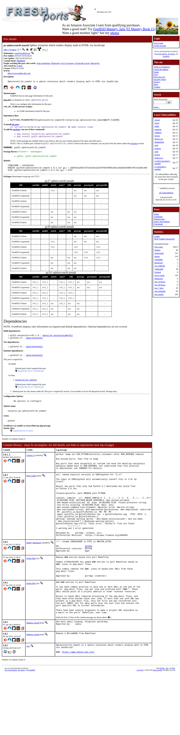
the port (15, 126)
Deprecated (159, 253)
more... (157, 107)
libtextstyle (95, 63)
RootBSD (166, 56)
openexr (157, 148)
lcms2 (156, 123)
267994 (88, 573)
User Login (158, 43)
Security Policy (160, 79)
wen (28, 686)
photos (114, 33)
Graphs (157, 236)
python (19, 66)
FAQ (156, 74)
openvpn (157, 129)
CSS (166, 710)
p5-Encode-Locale (82, 63)
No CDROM (159, 266)
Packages (134, 146)
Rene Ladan (31, 488)
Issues (156, 72)
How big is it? (159, 77)
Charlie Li (30, 464)
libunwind (55, 63)
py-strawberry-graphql (160, 168)
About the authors (161, 69)
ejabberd (157, 132)
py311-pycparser (67, 63)
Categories (158, 216)
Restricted (158, 263)
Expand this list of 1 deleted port (31, 378)
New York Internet (160, 54)
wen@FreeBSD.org (22, 53)
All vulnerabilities (166, 193)
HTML (162, 710)
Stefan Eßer (31, 587)
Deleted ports (159, 219)
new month (158, 294)
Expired (157, 272)
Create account (160, 45)
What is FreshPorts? (162, 67)
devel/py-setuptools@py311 (58, 341)
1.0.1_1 (7, 49)
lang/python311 (34, 344)
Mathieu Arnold (32, 663)
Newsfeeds (158, 224)
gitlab (156, 126)
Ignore (157, 256)
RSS (173, 710)
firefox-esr (158, 139)
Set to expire (159, 275)
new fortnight (159, 291)
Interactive (158, 278)
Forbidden (158, 259)
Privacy (157, 82)
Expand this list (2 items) (23, 439)
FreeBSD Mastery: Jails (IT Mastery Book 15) (124, 29)
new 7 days (158, 288)
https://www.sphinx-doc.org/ (19, 73)
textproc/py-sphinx (26, 387)
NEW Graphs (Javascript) (164, 239)
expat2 (157, 120)
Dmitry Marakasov (34, 568)
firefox (157, 136)
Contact (157, 87)
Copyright (140, 712)
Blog (156, 84)
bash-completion (43, 63)
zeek (156, 145)
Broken (157, 250)
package (16, 131)
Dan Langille (157, 712)
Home (156, 214)
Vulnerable (158, 269)
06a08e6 (21, 61)
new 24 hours (159, 282)
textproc (13, 49)
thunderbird (159, 142)
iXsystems (171, 54)
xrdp (156, 151)
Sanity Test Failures (162, 221)
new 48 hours (159, 285)
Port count (158, 247)
